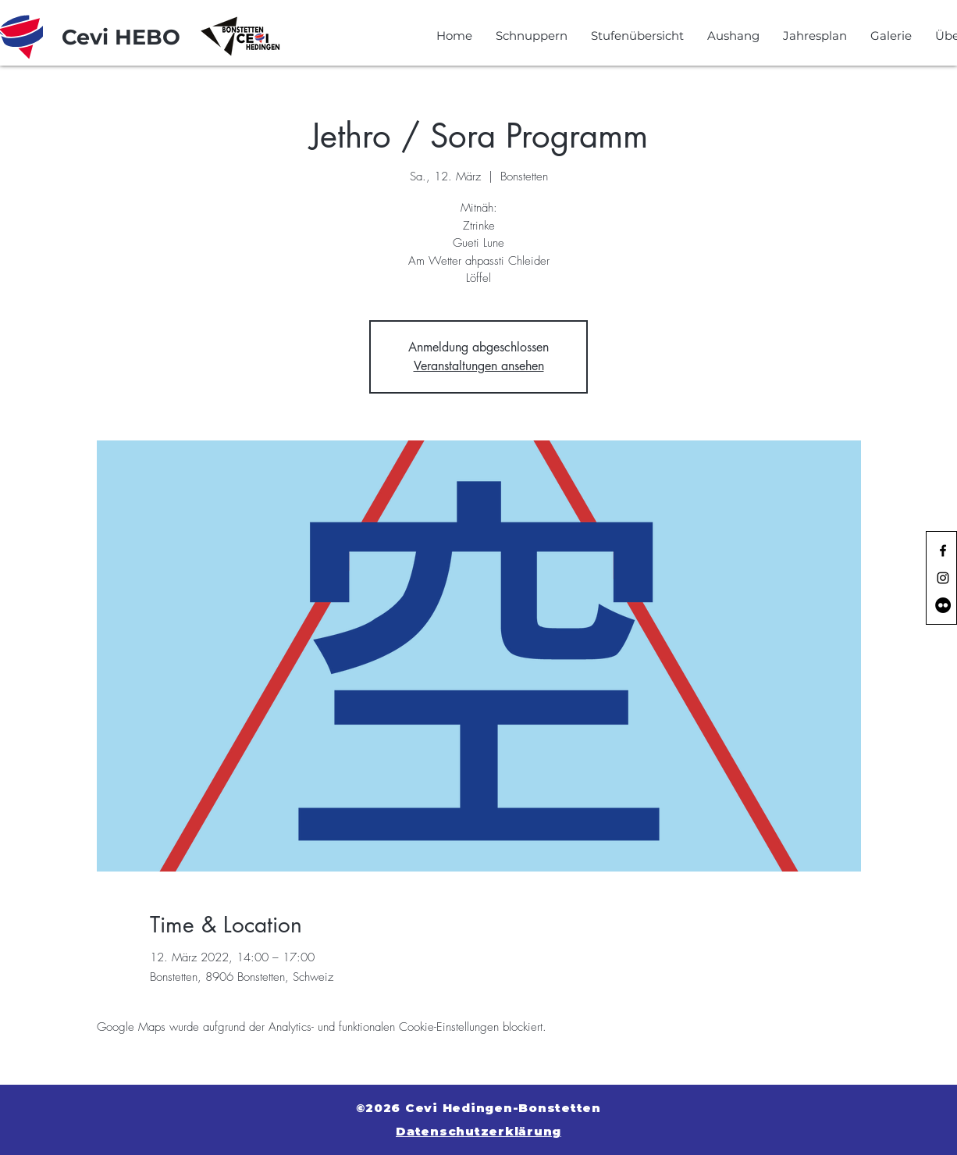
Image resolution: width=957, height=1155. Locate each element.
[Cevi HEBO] (121, 37)
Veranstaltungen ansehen (479, 366)
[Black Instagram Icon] (943, 578)
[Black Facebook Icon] (943, 550)
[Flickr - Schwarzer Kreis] (943, 605)
